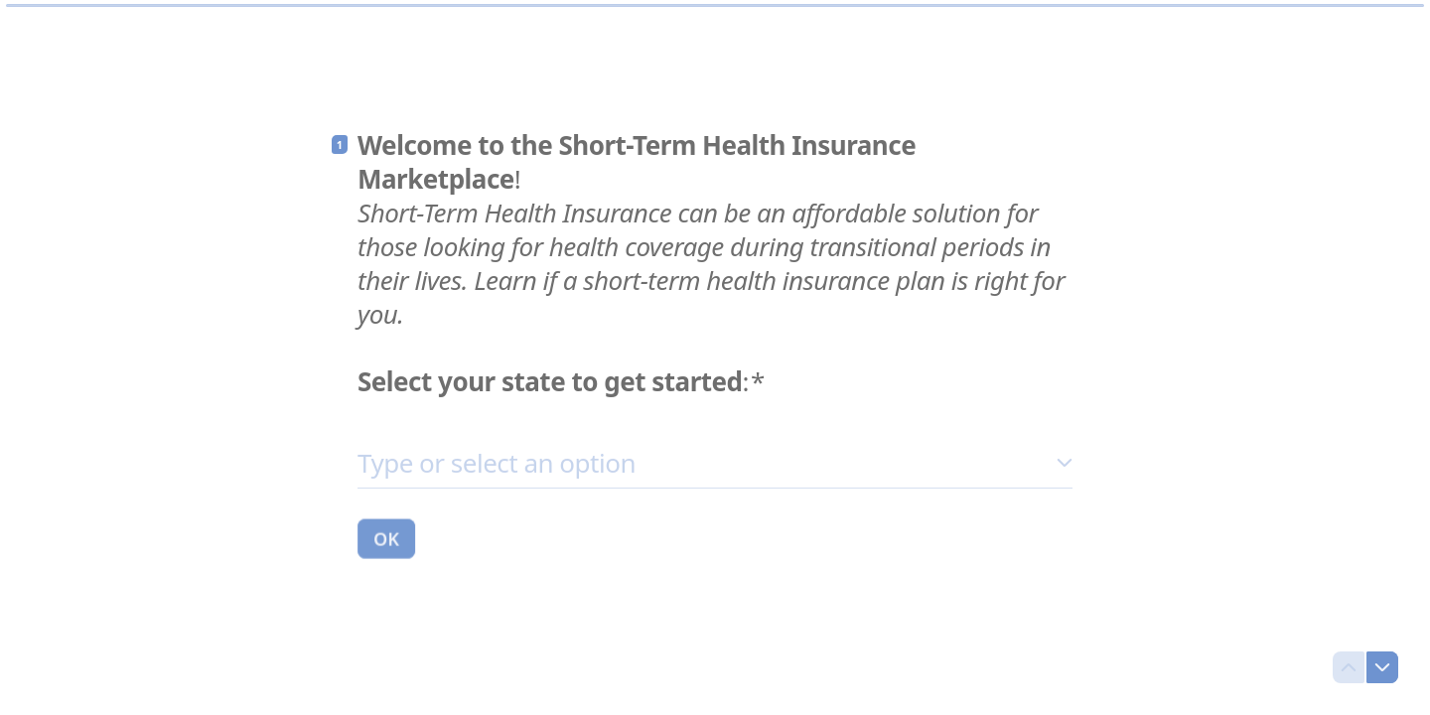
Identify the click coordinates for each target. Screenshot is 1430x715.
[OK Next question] (386, 537)
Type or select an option (497, 462)
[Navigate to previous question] (1348, 667)
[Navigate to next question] (1382, 667)
